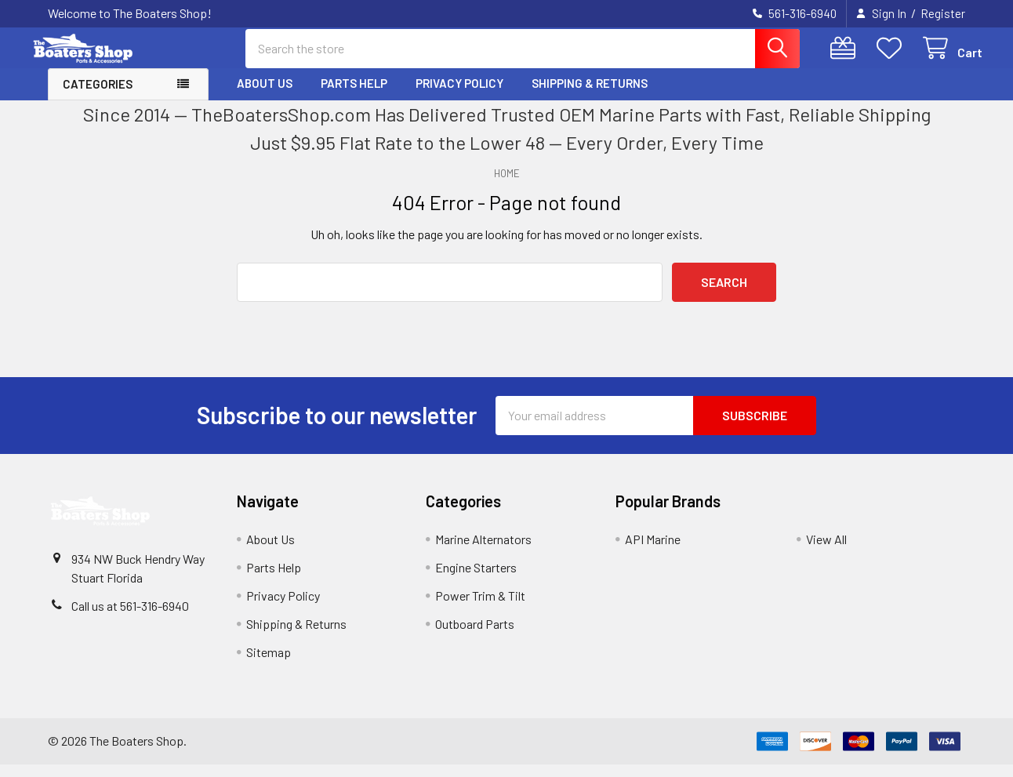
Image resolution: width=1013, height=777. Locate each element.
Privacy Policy (459, 96)
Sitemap (268, 664)
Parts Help (354, 96)
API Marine (653, 551)
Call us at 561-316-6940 (130, 618)
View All (826, 551)
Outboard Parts (474, 636)
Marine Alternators (483, 551)
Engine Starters (476, 579)
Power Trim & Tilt (480, 608)
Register (942, 13)
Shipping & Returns (590, 96)
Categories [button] (98, 97)
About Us (264, 96)
